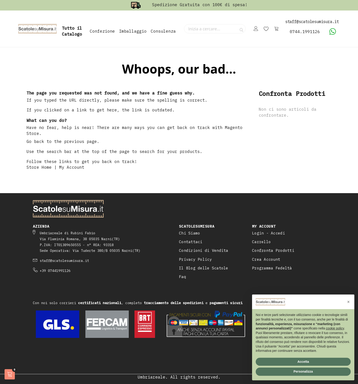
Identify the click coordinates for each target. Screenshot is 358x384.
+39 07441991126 (55, 270)
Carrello (261, 241)
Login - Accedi (268, 233)
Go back (35, 141)
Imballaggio (133, 31)
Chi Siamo (189, 233)
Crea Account (266, 259)
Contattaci (191, 241)
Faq (182, 276)
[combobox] (215, 28)
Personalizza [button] (303, 371)
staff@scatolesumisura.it (64, 260)
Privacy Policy (195, 259)
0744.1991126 (305, 31)
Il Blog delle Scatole (203, 268)
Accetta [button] (303, 361)
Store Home (39, 167)
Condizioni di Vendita (203, 250)
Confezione (102, 31)
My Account (71, 167)
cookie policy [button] (335, 328)
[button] (348, 301)
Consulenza (163, 31)
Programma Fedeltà (272, 268)
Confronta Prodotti (273, 250)
